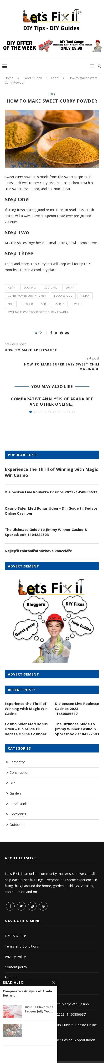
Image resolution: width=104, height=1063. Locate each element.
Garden (15, 793)
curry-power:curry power (27, 295)
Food (54, 78)
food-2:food (63, 295)
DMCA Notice (15, 935)
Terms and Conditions (22, 946)
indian (85, 295)
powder (27, 304)
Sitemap (11, 977)
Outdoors (17, 824)
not (11, 304)
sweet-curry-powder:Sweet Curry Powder (38, 312)
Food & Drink (33, 78)
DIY (12, 782)
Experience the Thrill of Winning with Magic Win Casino (51, 472)
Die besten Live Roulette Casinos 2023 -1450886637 (51, 492)
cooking (29, 287)
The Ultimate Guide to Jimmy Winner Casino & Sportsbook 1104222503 (46, 532)
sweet (77, 304)
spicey (60, 304)
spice (44, 304)
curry (69, 287)
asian (11, 287)
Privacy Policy (15, 956)
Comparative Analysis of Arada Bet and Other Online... (52, 401)
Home (9, 78)
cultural (50, 287)
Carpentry (17, 762)
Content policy (16, 967)
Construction (19, 772)
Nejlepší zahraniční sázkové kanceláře (38, 550)
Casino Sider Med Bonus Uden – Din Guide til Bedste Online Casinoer (51, 511)
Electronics (18, 814)
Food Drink (18, 803)
